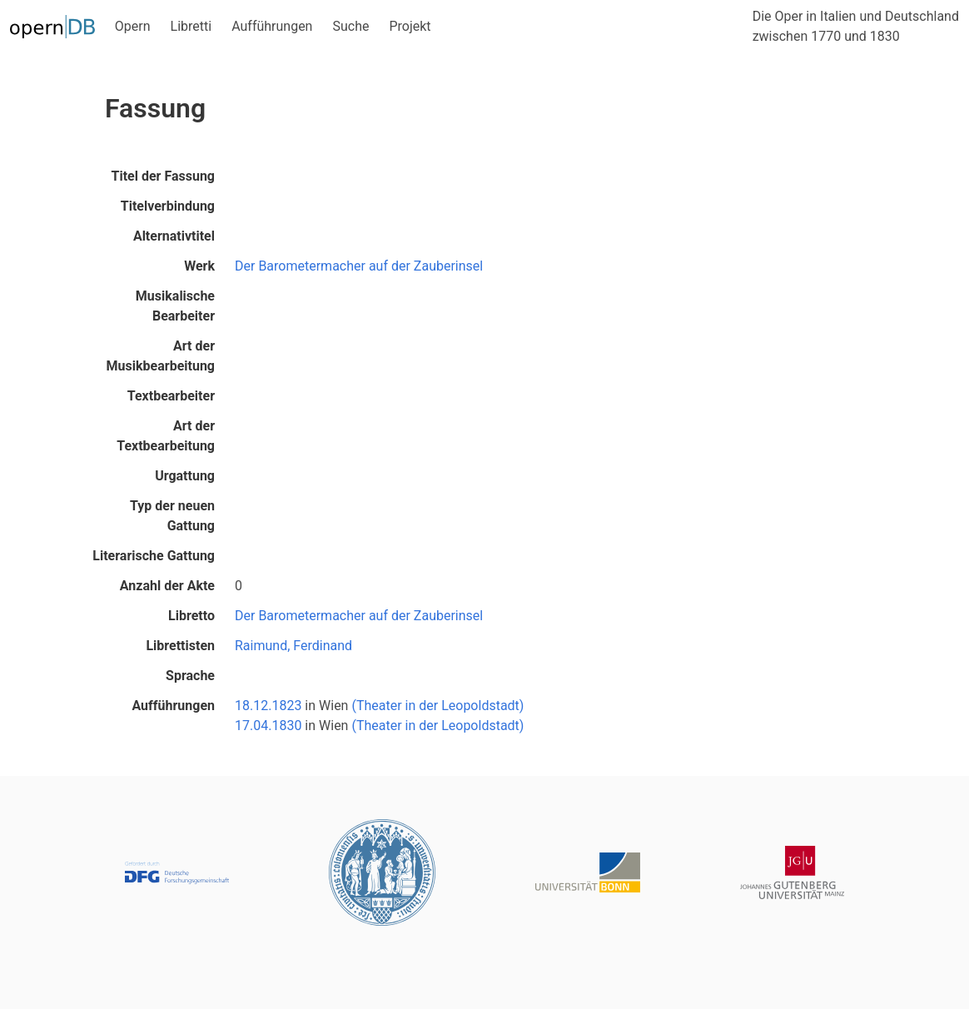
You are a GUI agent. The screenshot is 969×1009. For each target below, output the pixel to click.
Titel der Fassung (163, 176)
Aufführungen (271, 26)
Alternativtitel (174, 236)
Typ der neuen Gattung (172, 516)
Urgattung (185, 476)
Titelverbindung (168, 206)
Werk (199, 266)
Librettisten (180, 646)
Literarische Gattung (153, 556)
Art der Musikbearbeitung (161, 356)
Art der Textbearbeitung (166, 436)
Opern (133, 26)
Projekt (409, 26)
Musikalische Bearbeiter (175, 306)
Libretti (191, 26)
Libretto (191, 616)
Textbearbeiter (171, 396)
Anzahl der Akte (167, 586)
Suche (350, 26)
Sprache (190, 675)
